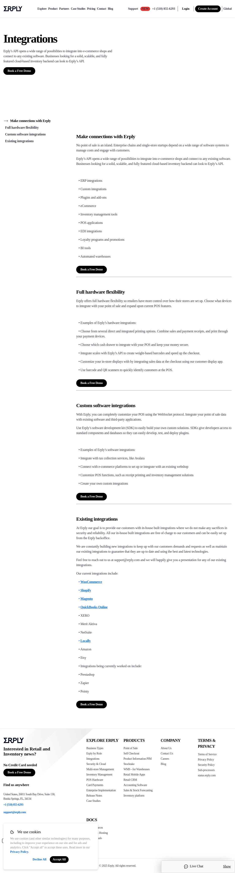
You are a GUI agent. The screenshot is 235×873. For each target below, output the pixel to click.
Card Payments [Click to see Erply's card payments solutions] (94, 785)
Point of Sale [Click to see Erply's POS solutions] (131, 748)
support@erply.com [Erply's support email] (14, 812)
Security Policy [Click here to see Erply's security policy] (206, 764)
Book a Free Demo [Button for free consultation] (19, 772)
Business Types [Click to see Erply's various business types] (94, 748)
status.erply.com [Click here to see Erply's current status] (207, 775)
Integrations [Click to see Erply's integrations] (92, 758)
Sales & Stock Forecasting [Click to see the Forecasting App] (138, 790)
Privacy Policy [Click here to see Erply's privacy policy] (206, 759)
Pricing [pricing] (91, 8)
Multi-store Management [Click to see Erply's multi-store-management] (100, 769)
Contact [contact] (101, 8)
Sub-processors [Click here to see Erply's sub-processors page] (206, 770)
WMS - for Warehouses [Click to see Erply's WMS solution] (137, 769)
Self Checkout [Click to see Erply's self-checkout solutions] (131, 753)
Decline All (39, 859)
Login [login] (185, 8)
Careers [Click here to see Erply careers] (165, 758)
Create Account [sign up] (208, 8)
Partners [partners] (64, 8)
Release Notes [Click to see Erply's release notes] (94, 795)
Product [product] (52, 8)
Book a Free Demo (19, 70)
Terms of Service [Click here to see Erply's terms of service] (207, 754)
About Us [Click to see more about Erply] (166, 748)
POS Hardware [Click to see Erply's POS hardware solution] (94, 779)
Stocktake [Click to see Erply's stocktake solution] (129, 764)
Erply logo (12, 8)
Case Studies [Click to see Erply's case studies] (93, 800)
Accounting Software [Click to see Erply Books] (135, 785)
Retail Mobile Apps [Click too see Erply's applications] (134, 774)
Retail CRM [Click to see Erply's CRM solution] (130, 779)
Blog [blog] (110, 8)
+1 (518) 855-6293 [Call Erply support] (163, 8)
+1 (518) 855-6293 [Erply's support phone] (13, 804)
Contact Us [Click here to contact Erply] (167, 753)
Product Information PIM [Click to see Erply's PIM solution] (138, 758)
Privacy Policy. (19, 851)
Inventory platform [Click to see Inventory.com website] (134, 795)
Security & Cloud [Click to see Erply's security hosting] (96, 764)
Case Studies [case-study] (78, 8)
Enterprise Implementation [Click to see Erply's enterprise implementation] (101, 790)
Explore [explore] (41, 8)
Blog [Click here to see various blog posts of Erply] (163, 764)
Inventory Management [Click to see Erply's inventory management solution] (99, 774)
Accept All (59, 859)
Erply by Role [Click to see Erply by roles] (94, 753)
